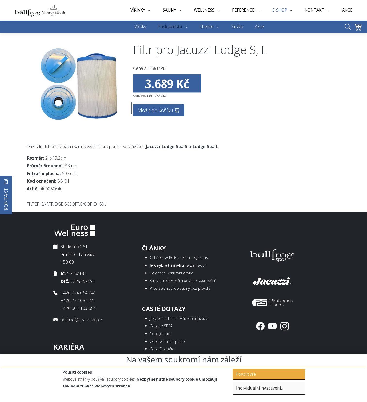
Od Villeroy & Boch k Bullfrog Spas (179, 257)
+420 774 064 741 (78, 293)
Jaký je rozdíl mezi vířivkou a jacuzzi (179, 318)
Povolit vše (246, 374)
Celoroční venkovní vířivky (171, 273)
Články (154, 248)
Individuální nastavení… (260, 388)
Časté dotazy (164, 309)
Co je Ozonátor (163, 349)
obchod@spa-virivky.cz (81, 319)
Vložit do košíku (159, 110)
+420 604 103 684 (78, 308)
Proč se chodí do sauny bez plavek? (180, 288)
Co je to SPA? (161, 326)
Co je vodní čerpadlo (167, 341)
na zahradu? (178, 265)
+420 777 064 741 (78, 300)
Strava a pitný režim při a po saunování (183, 280)
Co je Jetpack (161, 333)
